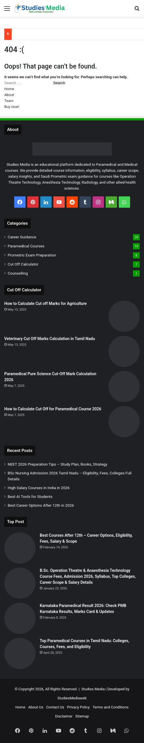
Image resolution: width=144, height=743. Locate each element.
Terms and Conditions (111, 707)
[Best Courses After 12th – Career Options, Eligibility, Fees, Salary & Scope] (20, 548)
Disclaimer (63, 716)
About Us (35, 707)
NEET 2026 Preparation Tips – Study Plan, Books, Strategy (57, 464)
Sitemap (82, 716)
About (9, 95)
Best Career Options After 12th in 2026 (41, 505)
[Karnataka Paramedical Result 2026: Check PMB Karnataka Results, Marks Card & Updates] (20, 618)
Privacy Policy (78, 707)
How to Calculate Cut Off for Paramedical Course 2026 (52, 409)
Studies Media (93, 689)
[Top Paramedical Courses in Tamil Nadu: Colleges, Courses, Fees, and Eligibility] (20, 653)
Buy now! (11, 107)
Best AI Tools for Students (30, 496)
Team (9, 101)
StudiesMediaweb (72, 698)
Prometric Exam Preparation (32, 255)
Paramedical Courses (26, 246)
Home (9, 89)
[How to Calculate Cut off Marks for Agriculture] (124, 316)
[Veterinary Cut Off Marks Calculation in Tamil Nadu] (124, 351)
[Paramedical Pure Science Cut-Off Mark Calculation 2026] (124, 386)
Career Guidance (22, 237)
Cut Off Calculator (23, 264)
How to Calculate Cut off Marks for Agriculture (45, 303)
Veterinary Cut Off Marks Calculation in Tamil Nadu (49, 338)
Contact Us (55, 707)
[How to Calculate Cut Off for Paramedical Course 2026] (124, 421)
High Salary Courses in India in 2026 (39, 487)
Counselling (18, 273)
